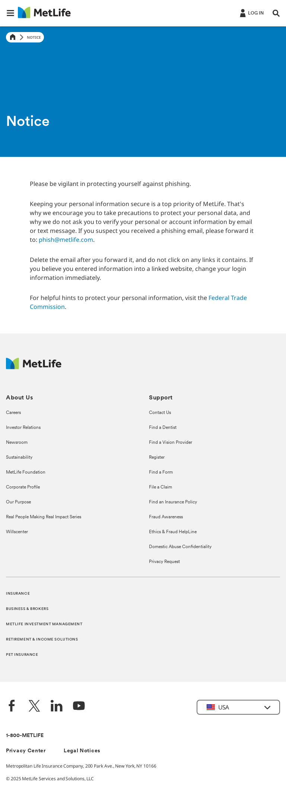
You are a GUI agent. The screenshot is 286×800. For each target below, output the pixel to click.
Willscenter (17, 532)
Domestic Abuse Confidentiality (180, 547)
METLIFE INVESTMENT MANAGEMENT (44, 624)
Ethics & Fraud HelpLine (173, 532)
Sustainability (19, 457)
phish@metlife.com (66, 239)
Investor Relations (23, 428)
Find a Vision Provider (170, 442)
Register (157, 457)
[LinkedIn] (57, 707)
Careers (13, 413)
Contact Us (160, 413)
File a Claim (160, 487)
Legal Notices (82, 751)
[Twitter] (34, 707)
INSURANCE (18, 594)
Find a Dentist (163, 428)
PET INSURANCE (22, 655)
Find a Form (161, 472)
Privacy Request (164, 562)
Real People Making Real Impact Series (43, 517)
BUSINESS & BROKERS (27, 609)
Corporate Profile (23, 487)
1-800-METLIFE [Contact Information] (25, 736)
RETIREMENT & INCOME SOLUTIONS (42, 640)
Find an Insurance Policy (173, 502)
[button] (10, 13)
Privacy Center (26, 751)
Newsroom (17, 442)
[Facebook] (12, 707)
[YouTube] (79, 707)
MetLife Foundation (25, 472)
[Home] (12, 37)
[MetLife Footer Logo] (33, 367)
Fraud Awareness (166, 517)
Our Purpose (18, 502)
